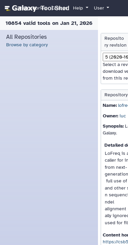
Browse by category (27, 45)
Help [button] (78, 8)
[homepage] (36, 8)
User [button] (99, 8)
